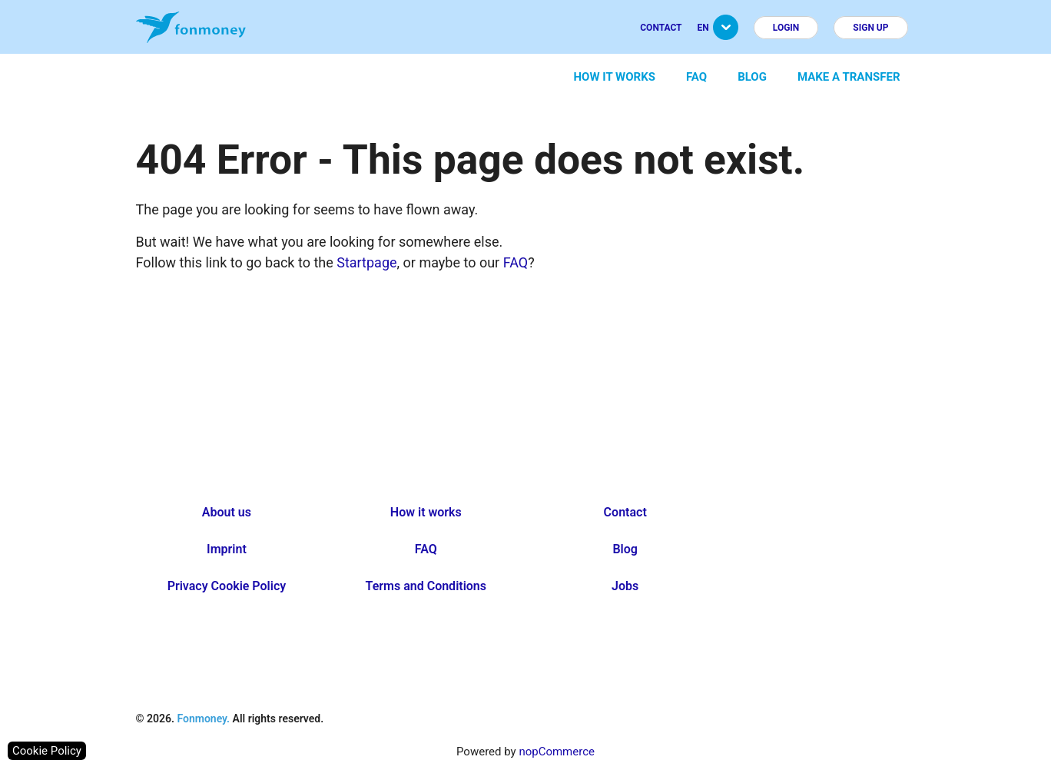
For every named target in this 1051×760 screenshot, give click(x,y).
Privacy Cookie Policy (227, 586)
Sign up (870, 27)
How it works (614, 77)
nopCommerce (557, 751)
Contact (660, 27)
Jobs (625, 586)
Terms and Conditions (426, 586)
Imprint (227, 549)
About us (226, 512)
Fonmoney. (203, 718)
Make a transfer (848, 77)
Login (786, 27)
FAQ (696, 77)
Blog (752, 77)
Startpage (366, 262)
